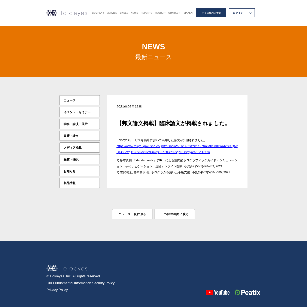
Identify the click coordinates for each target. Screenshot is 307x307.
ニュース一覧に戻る (132, 214)
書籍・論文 (71, 136)
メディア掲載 (73, 147)
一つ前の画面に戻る (175, 214)
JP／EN (188, 13)
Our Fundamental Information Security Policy (80, 283)
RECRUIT (160, 13)
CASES (124, 13)
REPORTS (146, 13)
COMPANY (98, 13)
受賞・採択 (71, 159)
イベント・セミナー (77, 112)
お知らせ (70, 171)
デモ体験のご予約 (211, 13)
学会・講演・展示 (76, 124)
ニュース (70, 100)
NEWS (134, 13)
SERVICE (112, 13)
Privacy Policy (57, 290)
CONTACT (174, 13)
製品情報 (70, 183)
